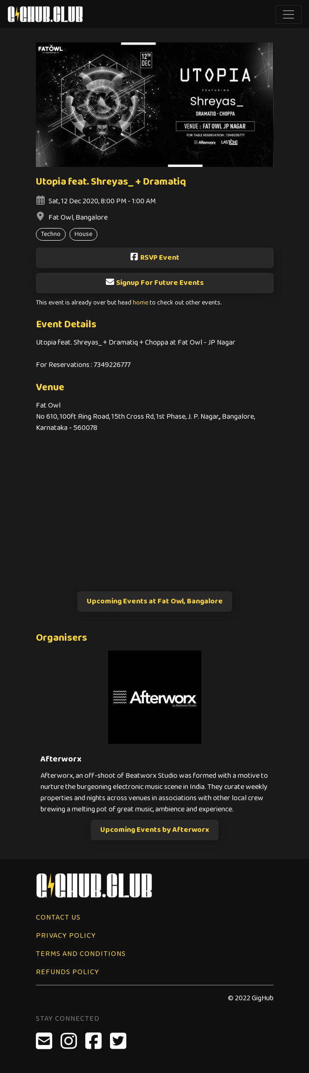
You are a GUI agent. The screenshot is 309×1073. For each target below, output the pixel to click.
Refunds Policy (67, 972)
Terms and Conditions (81, 954)
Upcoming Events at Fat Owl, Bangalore (155, 601)
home (140, 303)
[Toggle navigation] (288, 14)
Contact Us (58, 917)
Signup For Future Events (154, 283)
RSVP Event (154, 257)
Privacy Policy (66, 935)
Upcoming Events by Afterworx (154, 830)
